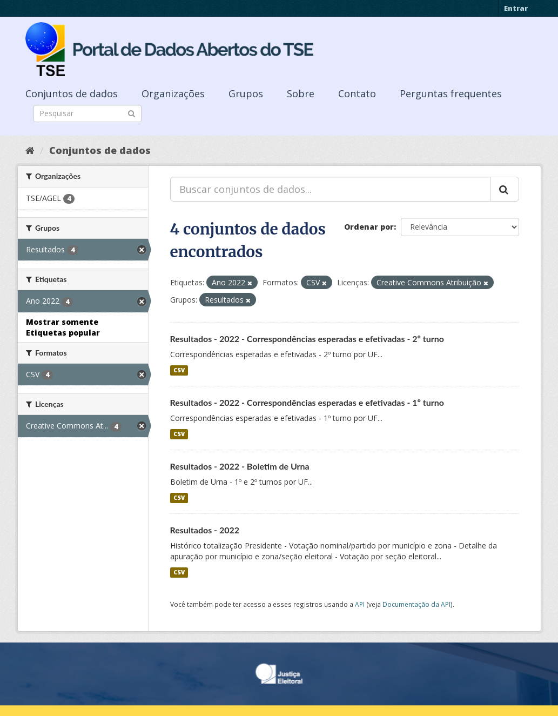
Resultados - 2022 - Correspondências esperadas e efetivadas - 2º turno (307, 338)
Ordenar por (369, 227)
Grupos (245, 93)
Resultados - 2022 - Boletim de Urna (240, 466)
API (360, 604)
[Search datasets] (87, 113)
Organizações (173, 93)
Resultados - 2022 (205, 530)
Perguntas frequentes (451, 93)
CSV (179, 370)
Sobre (300, 93)
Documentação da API (416, 604)
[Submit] (131, 112)
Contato (357, 93)
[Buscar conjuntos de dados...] (330, 189)
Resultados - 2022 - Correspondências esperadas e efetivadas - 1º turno (307, 402)
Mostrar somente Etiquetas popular (63, 327)
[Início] (30, 150)
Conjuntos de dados (71, 93)
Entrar (516, 8)
